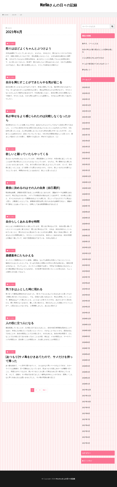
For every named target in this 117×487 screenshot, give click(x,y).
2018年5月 (86, 360)
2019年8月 (86, 271)
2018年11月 (86, 324)
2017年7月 (86, 419)
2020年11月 (86, 182)
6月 (21, 15)
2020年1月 (86, 241)
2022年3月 (86, 87)
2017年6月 (86, 425)
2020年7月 (86, 206)
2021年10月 (86, 117)
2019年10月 (86, 259)
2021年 (14, 15)
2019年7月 (86, 277)
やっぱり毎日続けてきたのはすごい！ (95, 64)
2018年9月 (86, 336)
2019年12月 (86, 247)
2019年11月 (86, 253)
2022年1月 (86, 99)
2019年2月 (86, 307)
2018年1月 (86, 384)
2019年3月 (86, 301)
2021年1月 (86, 170)
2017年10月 (86, 402)
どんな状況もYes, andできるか (93, 58)
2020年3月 (86, 230)
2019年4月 (86, 295)
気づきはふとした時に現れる (24, 289)
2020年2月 (86, 235)
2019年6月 (86, 283)
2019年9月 (86, 265)
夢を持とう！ (87, 70)
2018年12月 (86, 318)
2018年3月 (86, 372)
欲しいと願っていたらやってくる (27, 154)
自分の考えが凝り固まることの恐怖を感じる (97, 50)
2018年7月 (86, 348)
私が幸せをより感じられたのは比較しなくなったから (38, 118)
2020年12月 (86, 176)
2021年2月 (86, 164)
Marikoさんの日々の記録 (58, 5)
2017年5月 (86, 431)
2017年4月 (86, 437)
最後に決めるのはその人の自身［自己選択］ (33, 187)
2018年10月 (86, 330)
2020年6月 (86, 212)
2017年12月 (86, 390)
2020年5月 (86, 218)
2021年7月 (86, 135)
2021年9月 (86, 123)
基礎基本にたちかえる (20, 255)
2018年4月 (86, 366)
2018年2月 (86, 378)
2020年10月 (86, 188)
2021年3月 (86, 158)
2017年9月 (86, 407)
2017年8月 (86, 413)
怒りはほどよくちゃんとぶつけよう (28, 48)
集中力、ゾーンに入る (90, 43)
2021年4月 (86, 152)
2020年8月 (86, 200)
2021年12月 (86, 105)
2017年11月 (86, 396)
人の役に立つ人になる (20, 323)
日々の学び (11, 43)
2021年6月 (86, 141)
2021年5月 (86, 147)
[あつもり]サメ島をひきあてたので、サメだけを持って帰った (39, 358)
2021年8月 (86, 129)
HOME (6, 14)
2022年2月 (86, 93)
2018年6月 (86, 354)
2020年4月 (86, 224)
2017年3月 (86, 443)
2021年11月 (86, 111)
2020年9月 (86, 194)
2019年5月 (86, 289)
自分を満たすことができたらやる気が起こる (34, 82)
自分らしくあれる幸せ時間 (22, 221)
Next (44, 390)
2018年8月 (86, 342)
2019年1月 (86, 313)
